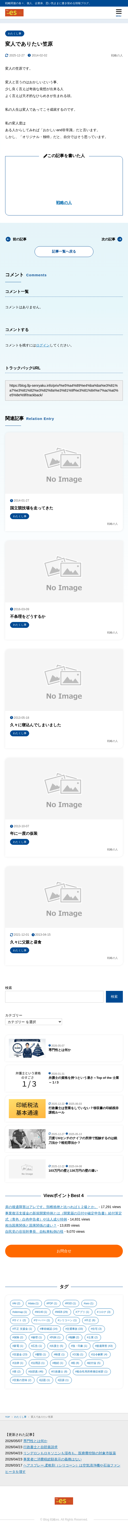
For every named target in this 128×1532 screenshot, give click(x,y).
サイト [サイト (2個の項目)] (20, 1320)
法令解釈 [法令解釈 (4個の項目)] (99, 1354)
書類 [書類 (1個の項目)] (41, 1354)
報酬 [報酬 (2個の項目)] (74, 1337)
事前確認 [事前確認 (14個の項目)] (49, 1328)
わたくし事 (14, 33)
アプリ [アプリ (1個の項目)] (83, 1311)
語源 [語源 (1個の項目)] (63, 1380)
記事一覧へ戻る (64, 251)
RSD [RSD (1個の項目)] (71, 1303)
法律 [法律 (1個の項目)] (18, 1362)
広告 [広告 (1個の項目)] (37, 1345)
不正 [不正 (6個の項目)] (90, 1320)
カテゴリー (13, 1015)
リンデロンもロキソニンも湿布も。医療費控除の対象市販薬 (69, 1453)
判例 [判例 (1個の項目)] (55, 1337)
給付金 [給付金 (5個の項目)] (94, 1362)
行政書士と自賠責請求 (40, 1447)
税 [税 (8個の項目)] (75, 1362)
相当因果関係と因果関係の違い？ (31, 1225)
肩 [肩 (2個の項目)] (17, 1371)
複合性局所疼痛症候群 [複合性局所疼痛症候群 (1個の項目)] (92, 1371)
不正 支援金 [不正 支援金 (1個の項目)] (23, 1328)
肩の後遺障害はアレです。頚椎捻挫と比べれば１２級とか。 (51, 1207)
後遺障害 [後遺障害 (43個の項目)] (104, 1345)
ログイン (43, 345)
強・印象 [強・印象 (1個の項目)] (79, 1345)
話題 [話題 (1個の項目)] (45, 1380)
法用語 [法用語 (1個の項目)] (38, 1362)
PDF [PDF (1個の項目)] (52, 1303)
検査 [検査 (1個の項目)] (59, 1354)
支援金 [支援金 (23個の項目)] (20, 1354)
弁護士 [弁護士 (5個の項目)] (57, 1345)
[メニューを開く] (119, 13)
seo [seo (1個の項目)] (89, 1303)
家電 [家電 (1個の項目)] (18, 1345)
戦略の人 (64, 203)
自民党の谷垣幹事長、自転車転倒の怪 (34, 1231)
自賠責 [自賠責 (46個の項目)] (36, 1371)
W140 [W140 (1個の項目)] (41, 1311)
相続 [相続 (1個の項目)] (58, 1362)
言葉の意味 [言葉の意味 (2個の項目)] (22, 1380)
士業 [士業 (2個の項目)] (93, 1337)
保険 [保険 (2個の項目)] (18, 1337)
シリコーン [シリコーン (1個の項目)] (68, 1320)
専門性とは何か (35, 1441)
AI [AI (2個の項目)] (17, 1303)
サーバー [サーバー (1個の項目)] (42, 1320)
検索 (8, 988)
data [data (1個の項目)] (34, 1303)
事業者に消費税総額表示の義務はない (52, 1459)
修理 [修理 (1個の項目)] (37, 1337)
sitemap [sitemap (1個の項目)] (20, 1311)
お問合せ (64, 1251)
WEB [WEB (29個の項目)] (62, 1311)
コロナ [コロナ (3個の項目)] (104, 1311)
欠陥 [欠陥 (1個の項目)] (78, 1354)
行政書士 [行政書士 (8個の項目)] (59, 1371)
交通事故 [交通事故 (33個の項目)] (75, 1328)
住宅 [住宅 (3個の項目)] (97, 1328)
